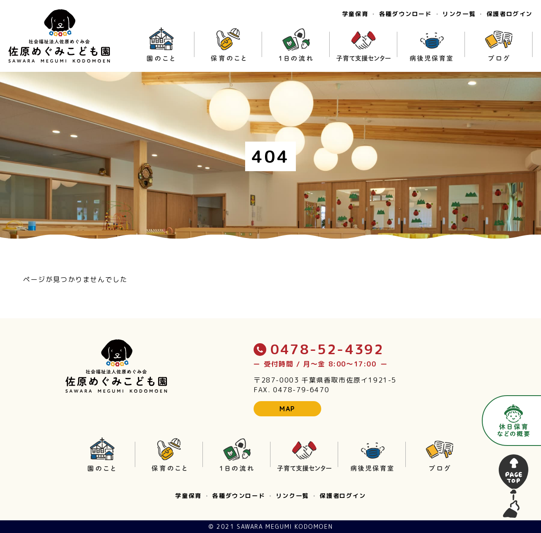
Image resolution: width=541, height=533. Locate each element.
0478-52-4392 (319, 349)
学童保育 (355, 14)
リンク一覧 (459, 14)
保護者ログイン (509, 14)
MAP (287, 409)
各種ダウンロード (405, 14)
